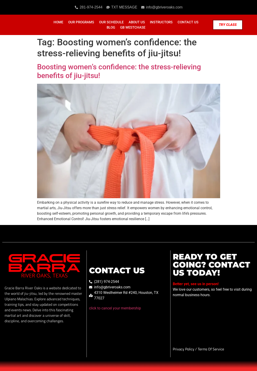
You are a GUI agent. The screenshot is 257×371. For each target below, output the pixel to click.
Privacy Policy (184, 349)
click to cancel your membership (115, 308)
